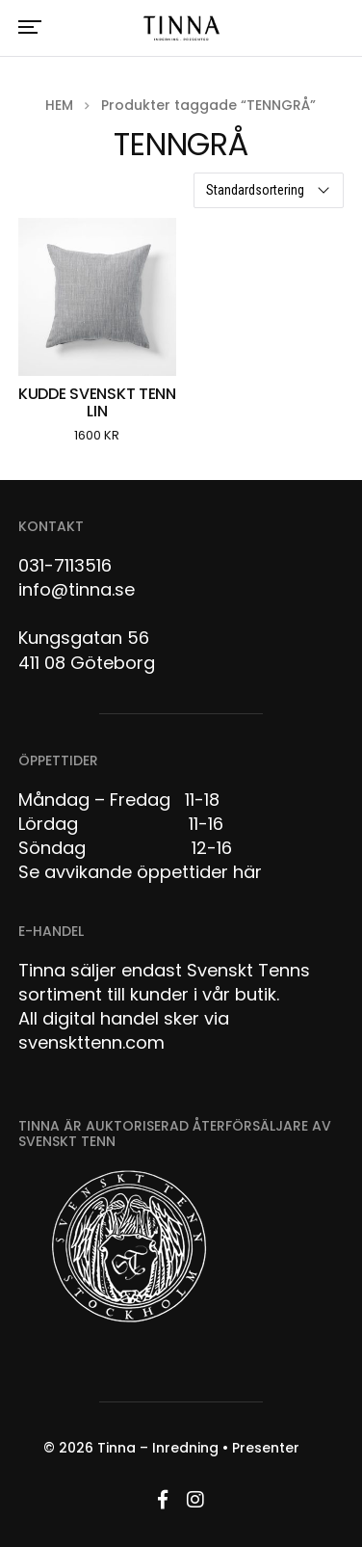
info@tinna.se (76, 589)
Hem (59, 105)
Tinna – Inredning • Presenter (198, 1447)
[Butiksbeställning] (269, 190)
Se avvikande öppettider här (140, 872)
